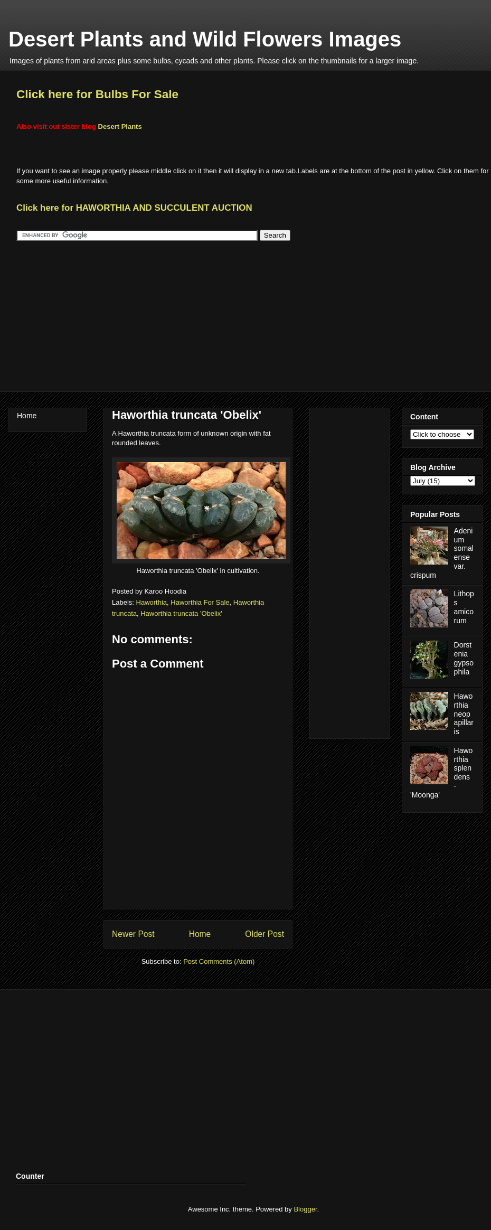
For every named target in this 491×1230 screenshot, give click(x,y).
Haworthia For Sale (200, 602)
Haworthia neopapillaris (464, 714)
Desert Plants (120, 126)
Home (200, 933)
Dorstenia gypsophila (464, 658)
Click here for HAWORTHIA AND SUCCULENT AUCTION (134, 208)
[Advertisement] (95, 323)
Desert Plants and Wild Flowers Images (204, 39)
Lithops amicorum (464, 606)
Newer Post (133, 933)
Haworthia (151, 602)
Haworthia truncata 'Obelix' (181, 613)
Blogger (305, 1209)
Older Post (264, 933)
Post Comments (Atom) (218, 961)
